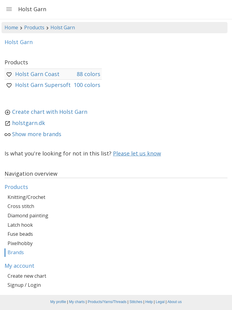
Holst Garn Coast (37, 74)
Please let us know (137, 153)
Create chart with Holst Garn (49, 111)
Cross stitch (21, 206)
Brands (16, 252)
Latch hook (20, 225)
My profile (58, 302)
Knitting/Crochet (26, 197)
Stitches (136, 302)
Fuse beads (20, 234)
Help (149, 302)
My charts (77, 302)
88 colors (88, 74)
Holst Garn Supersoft (43, 84)
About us (174, 302)
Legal (160, 302)
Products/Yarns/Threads (107, 302)
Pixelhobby (20, 243)
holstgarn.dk (28, 122)
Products (34, 27)
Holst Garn (62, 27)
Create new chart (27, 276)
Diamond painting (28, 215)
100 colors (87, 84)
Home (11, 27)
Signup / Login (24, 285)
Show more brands (36, 134)
